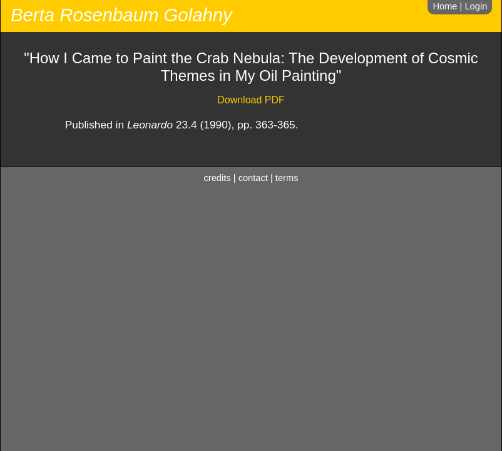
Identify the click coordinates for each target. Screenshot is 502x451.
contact (253, 178)
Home (445, 6)
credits (217, 178)
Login (475, 6)
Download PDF (251, 100)
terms (287, 178)
